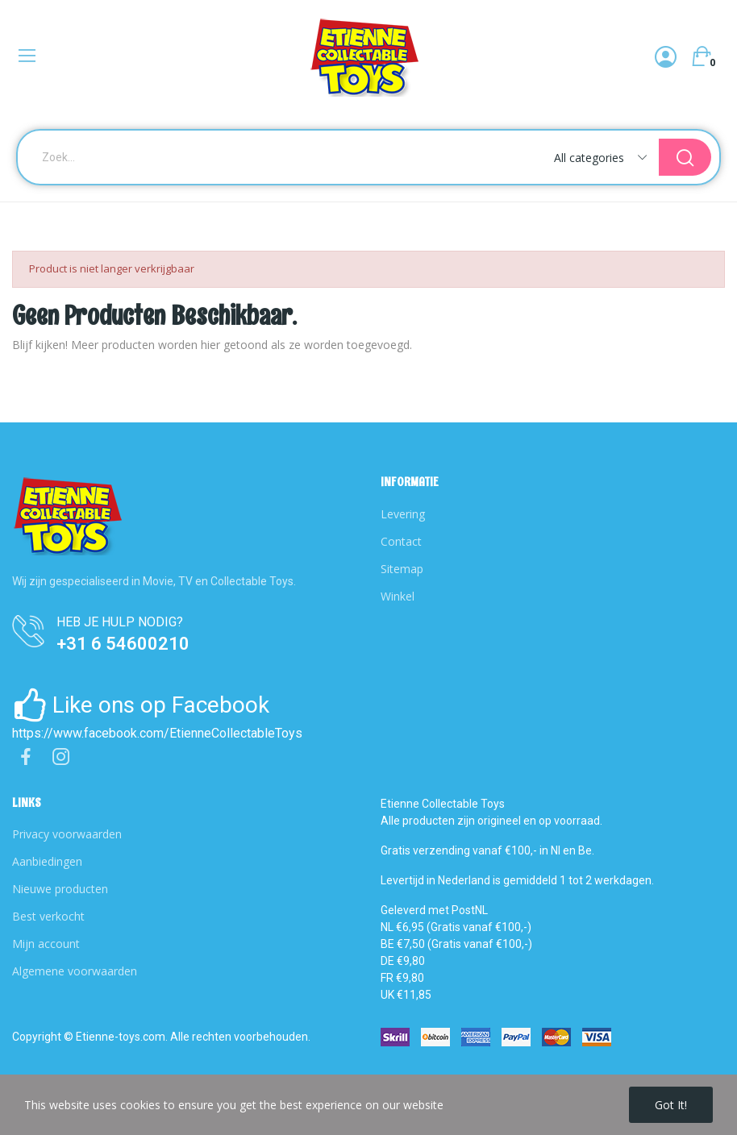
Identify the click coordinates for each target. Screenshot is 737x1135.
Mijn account (46, 943)
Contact (401, 541)
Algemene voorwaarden (74, 971)
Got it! (671, 1104)
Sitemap (402, 568)
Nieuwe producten (60, 888)
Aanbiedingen (47, 861)
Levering (403, 514)
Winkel (397, 596)
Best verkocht (48, 916)
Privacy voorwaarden (67, 834)
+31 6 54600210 (122, 644)
